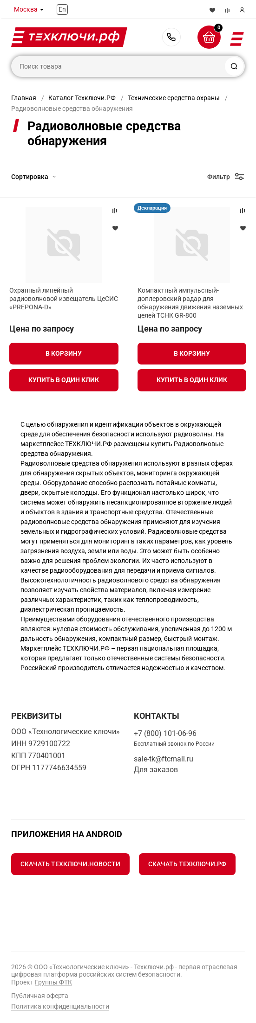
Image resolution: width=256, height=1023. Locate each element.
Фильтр (218, 176)
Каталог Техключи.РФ (82, 98)
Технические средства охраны (174, 98)
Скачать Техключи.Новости (70, 864)
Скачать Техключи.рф (187, 864)
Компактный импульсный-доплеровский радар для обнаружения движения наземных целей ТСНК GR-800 (190, 303)
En (62, 9)
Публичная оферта (39, 995)
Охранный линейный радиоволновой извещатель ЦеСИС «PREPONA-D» (63, 299)
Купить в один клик (63, 380)
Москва (26, 9)
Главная (23, 98)
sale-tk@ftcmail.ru (163, 758)
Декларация (152, 208)
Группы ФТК (53, 982)
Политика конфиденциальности (60, 1006)
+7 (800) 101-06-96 (171, 37)
